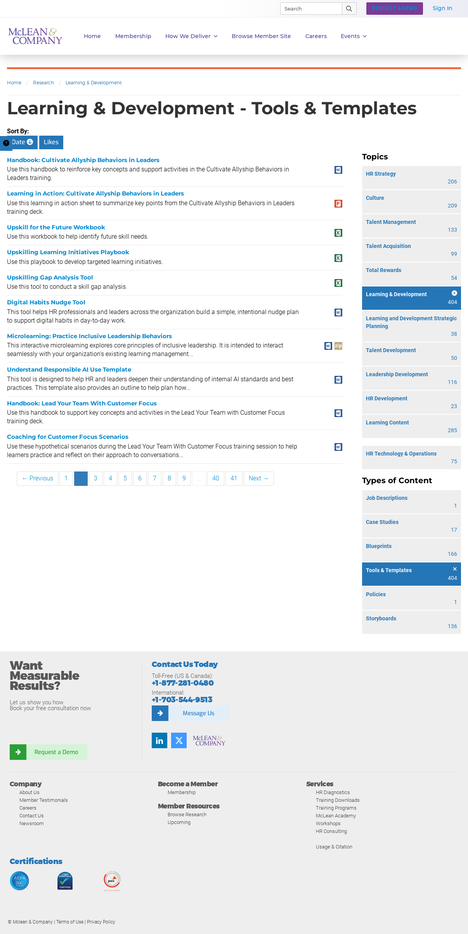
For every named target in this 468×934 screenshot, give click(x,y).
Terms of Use (69, 922)
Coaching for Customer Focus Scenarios (67, 436)
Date (22, 142)
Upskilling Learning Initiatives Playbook (68, 252)
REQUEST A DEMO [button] (394, 8)
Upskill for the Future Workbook (56, 227)
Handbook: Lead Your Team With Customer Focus (82, 403)
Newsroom (31, 823)
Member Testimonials (43, 800)
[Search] (307, 8)
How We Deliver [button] (191, 36)
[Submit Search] (349, 8)
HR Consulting (331, 831)
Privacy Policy (101, 922)
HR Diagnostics (333, 792)
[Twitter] (179, 740)
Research (43, 83)
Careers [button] (316, 36)
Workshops (328, 823)
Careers (27, 808)
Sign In (442, 8)
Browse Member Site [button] (261, 36)
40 (215, 478)
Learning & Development (94, 83)
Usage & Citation (334, 847)
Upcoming (179, 822)
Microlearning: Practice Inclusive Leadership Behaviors (89, 336)
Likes (51, 142)
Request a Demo (56, 752)
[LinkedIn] (159, 740)
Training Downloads (338, 800)
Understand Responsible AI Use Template (69, 369)
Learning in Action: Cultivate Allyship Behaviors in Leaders (95, 193)
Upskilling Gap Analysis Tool (50, 277)
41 (234, 478)
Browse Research (187, 814)
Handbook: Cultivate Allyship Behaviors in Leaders (83, 160)
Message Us (198, 713)
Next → (259, 478)
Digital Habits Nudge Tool (46, 302)
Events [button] (354, 36)
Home (92, 36)
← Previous (37, 478)
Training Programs (336, 808)
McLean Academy (336, 816)
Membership (133, 36)
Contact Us (31, 816)
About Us (29, 792)
